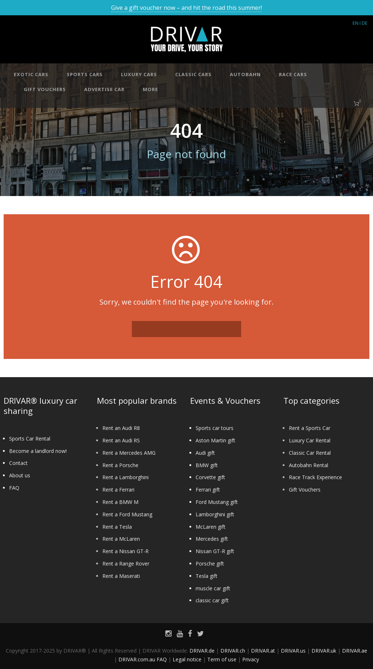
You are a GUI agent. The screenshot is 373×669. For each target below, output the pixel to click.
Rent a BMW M (120, 501)
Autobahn (245, 74)
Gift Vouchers (305, 489)
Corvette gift (210, 477)
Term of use (221, 659)
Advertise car (104, 89)
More (150, 89)
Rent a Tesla (117, 526)
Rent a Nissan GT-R (125, 551)
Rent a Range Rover (125, 563)
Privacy (250, 659)
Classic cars (193, 74)
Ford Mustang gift (217, 501)
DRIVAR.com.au (136, 659)
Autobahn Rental (308, 465)
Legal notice (187, 659)
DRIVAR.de (202, 650)
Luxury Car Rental (309, 440)
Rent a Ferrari (118, 489)
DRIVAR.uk (323, 650)
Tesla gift (206, 575)
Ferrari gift (208, 489)
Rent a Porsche (120, 465)
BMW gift (207, 465)
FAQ (14, 487)
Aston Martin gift (215, 440)
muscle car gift (213, 588)
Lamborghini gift (215, 514)
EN (355, 23)
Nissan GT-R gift (215, 551)
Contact (18, 462)
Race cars (293, 74)
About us (19, 475)
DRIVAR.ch (232, 650)
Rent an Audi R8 (121, 428)
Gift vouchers (45, 89)
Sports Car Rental (29, 438)
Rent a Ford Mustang (127, 514)
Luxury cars (139, 74)
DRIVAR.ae (354, 650)
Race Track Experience (315, 477)
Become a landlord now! (38, 450)
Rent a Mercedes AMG (129, 452)
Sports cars (85, 74)
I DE (364, 23)
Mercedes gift (212, 538)
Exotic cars (31, 74)
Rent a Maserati (121, 575)
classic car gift (212, 600)
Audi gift (205, 452)
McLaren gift (210, 526)
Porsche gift (210, 563)
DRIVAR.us (293, 650)
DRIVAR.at (263, 650)
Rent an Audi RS (121, 440)
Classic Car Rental (310, 452)
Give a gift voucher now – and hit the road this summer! (186, 8)
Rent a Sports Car (309, 428)
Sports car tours (214, 428)
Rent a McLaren (121, 538)
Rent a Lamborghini (125, 477)
